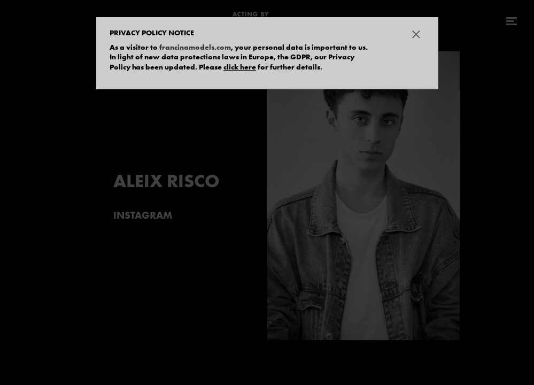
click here (239, 67)
